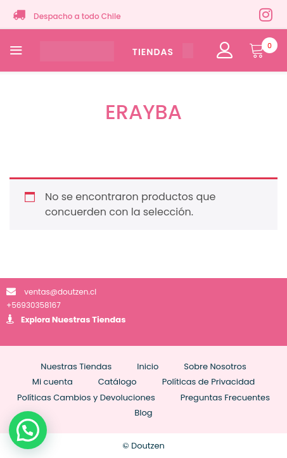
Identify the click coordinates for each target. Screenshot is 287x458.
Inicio (147, 366)
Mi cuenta (52, 382)
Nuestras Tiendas (89, 320)
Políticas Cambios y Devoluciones (86, 397)
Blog (143, 413)
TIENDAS (162, 52)
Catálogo (117, 382)
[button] (28, 430)
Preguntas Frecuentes (225, 397)
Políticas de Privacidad (208, 382)
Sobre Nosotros (215, 366)
